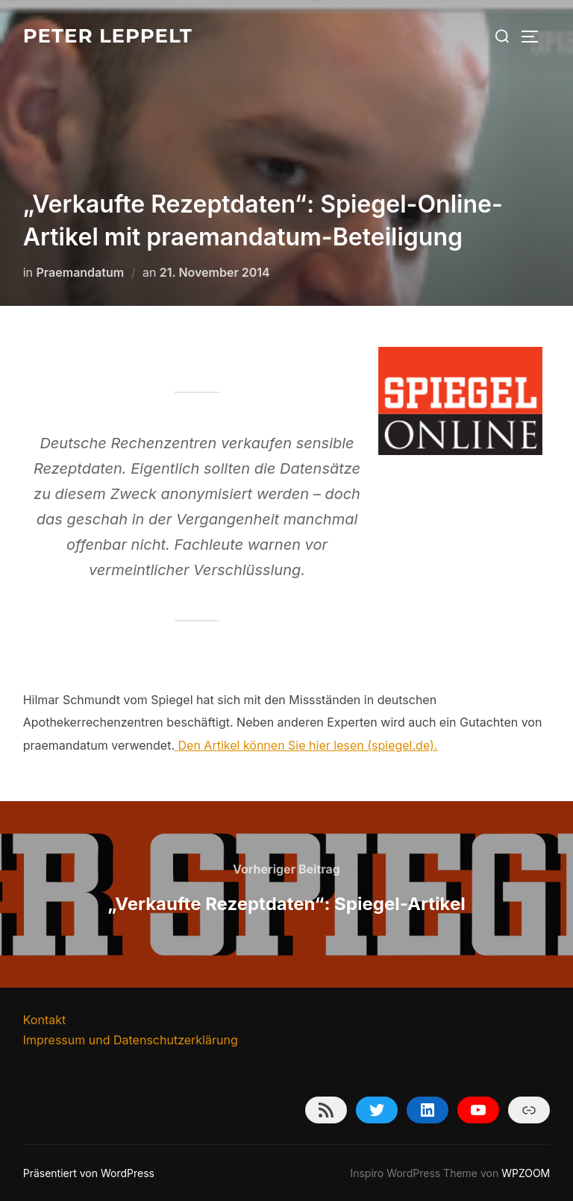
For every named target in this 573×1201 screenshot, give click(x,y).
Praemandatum (81, 272)
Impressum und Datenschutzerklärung (130, 1039)
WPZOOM (525, 1173)
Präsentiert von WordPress (88, 1173)
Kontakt (44, 1019)
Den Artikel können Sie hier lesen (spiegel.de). (308, 745)
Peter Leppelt (107, 36)
